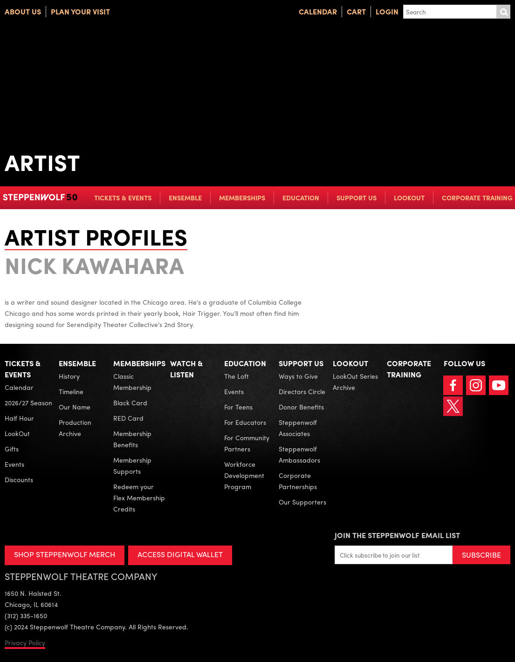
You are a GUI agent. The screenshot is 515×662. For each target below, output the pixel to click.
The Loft (236, 376)
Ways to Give (298, 376)
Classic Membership (132, 381)
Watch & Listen (186, 369)
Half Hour (19, 418)
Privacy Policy (25, 642)
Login (387, 11)
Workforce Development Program (244, 475)
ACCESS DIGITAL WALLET (180, 554)
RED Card (128, 418)
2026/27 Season (28, 402)
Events (14, 464)
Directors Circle (302, 391)
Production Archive (75, 427)
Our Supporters (302, 501)
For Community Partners (246, 443)
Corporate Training (477, 197)
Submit (503, 12)
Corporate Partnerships (298, 481)
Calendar (318, 11)
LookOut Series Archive (355, 381)
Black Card (130, 402)
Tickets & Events (122, 197)
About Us (23, 11)
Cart (356, 11)
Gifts (12, 448)
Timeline (71, 391)
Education (300, 197)
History (69, 376)
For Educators (245, 422)
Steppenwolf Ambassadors (299, 454)
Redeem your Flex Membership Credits (139, 497)
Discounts (19, 479)
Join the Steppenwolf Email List (397, 535)
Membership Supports (132, 465)
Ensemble (185, 197)
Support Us (356, 197)
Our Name (74, 406)
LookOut (409, 197)
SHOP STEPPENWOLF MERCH (64, 554)
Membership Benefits (132, 439)
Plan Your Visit (80, 11)
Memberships (242, 197)
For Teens (238, 406)
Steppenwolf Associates (298, 427)
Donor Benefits (301, 406)
